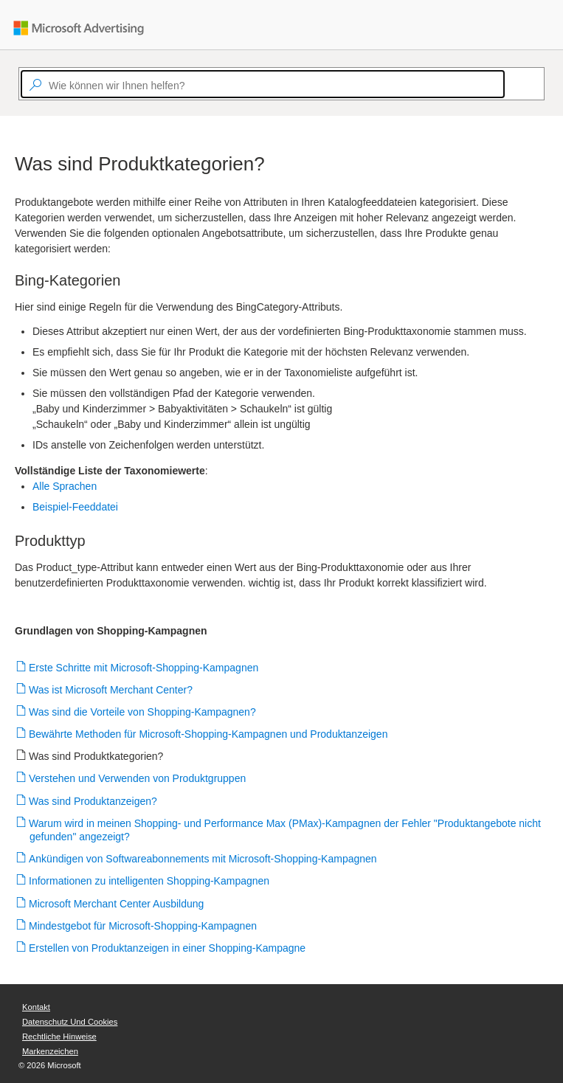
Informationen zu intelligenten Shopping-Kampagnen (149, 881)
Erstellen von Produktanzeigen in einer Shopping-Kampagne (167, 948)
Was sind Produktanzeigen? (93, 801)
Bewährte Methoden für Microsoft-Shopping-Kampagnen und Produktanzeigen (208, 734)
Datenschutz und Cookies (69, 1021)
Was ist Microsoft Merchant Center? (111, 690)
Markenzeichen (50, 1051)
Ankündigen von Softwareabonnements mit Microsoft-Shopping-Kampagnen (203, 859)
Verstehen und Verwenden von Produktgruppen (138, 778)
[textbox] (262, 84)
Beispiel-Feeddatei (75, 507)
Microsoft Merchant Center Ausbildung (117, 904)
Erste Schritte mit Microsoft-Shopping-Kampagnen (144, 668)
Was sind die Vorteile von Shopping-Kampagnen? (143, 712)
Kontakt (36, 1007)
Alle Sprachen (64, 486)
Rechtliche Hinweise (59, 1036)
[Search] (511, 84)
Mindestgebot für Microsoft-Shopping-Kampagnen (143, 926)
